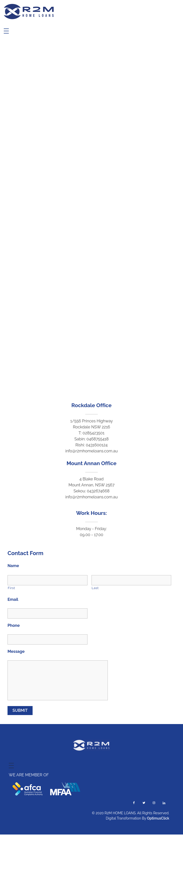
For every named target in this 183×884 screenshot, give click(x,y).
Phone (14, 625)
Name (13, 565)
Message (16, 651)
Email (13, 599)
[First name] (47, 580)
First (11, 588)
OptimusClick (158, 818)
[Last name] (131, 580)
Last (95, 588)
